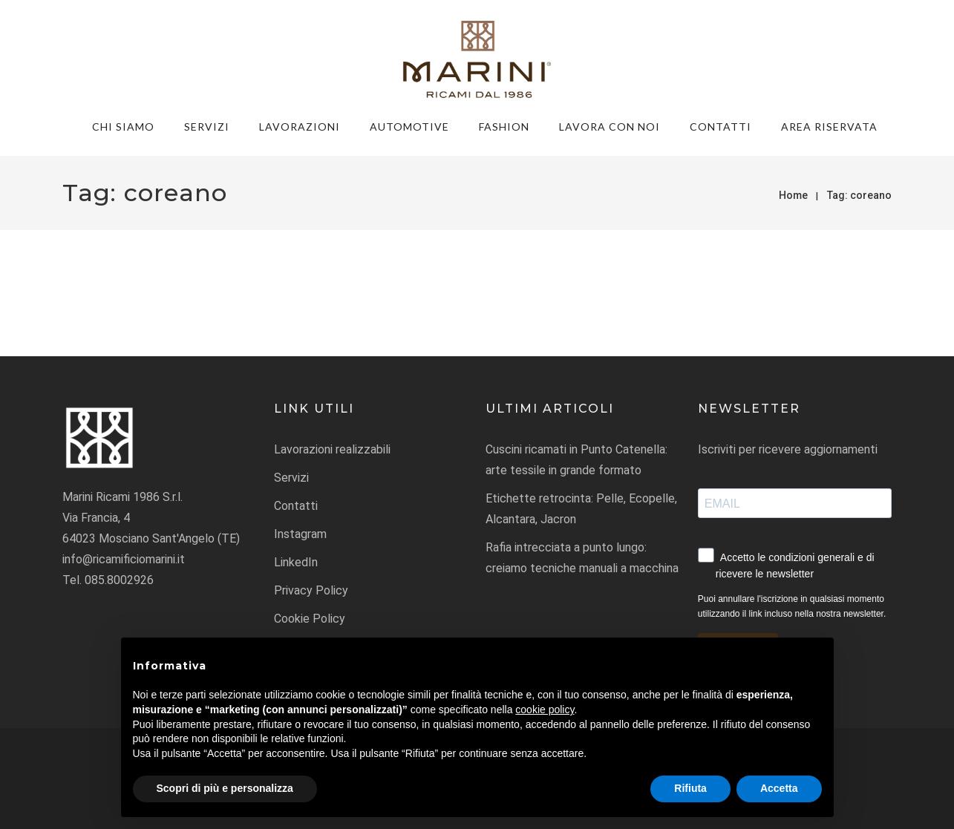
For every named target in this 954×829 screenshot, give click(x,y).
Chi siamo (123, 126)
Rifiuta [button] (690, 788)
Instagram (300, 534)
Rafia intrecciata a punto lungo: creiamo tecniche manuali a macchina (582, 557)
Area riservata (829, 126)
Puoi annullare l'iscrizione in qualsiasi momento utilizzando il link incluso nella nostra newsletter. (792, 606)
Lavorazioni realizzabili (332, 449)
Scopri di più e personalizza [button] (225, 788)
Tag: (859, 195)
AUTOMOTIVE (409, 126)
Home (793, 195)
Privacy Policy (311, 590)
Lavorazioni (299, 126)
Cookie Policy (309, 619)
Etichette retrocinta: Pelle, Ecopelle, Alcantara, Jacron (581, 508)
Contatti (720, 126)
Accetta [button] (779, 788)
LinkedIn (296, 562)
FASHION (504, 126)
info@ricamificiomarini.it (123, 559)
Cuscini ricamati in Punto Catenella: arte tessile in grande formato (576, 459)
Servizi (206, 126)
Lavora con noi (609, 126)
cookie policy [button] (544, 709)
